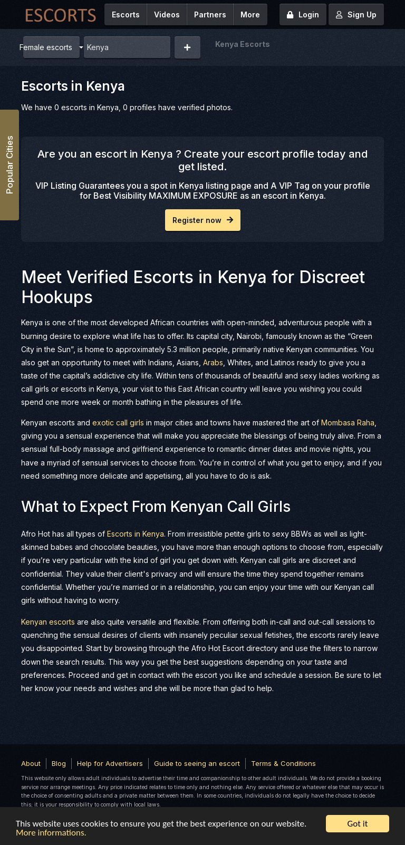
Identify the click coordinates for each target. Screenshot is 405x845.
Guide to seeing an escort (197, 763)
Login (303, 14)
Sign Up (356, 14)
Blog (59, 763)
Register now (202, 220)
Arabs (213, 362)
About (31, 763)
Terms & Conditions (283, 763)
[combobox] (127, 47)
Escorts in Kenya (135, 533)
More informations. (51, 833)
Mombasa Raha (347, 422)
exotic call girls (118, 422)
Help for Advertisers (110, 763)
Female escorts (47, 47)
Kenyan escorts (48, 621)
